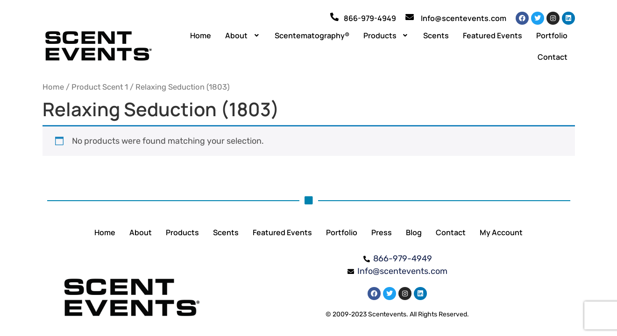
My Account (501, 232)
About (243, 35)
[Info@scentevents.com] (409, 17)
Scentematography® (312, 35)
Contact (552, 57)
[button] (243, 35)
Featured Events (492, 35)
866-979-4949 (370, 18)
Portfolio (551, 35)
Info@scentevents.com (463, 18)
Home (200, 35)
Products (386, 35)
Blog (414, 232)
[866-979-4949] (334, 17)
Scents (436, 35)
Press (381, 232)
